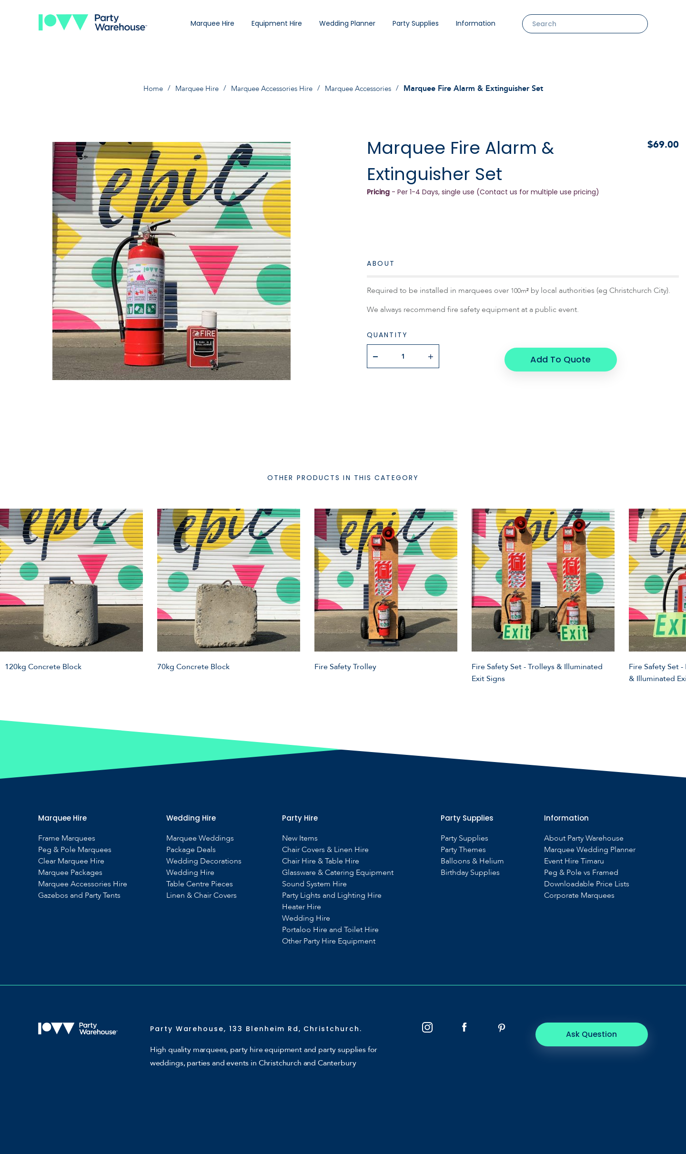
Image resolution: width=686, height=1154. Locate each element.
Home (144, 88)
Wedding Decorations (204, 860)
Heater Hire (301, 906)
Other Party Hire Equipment (328, 940)
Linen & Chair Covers (201, 895)
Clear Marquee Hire (71, 860)
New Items (300, 838)
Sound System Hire (314, 883)
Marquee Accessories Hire (270, 88)
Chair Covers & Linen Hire (325, 849)
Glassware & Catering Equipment (337, 872)
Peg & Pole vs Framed (581, 872)
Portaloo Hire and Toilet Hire (330, 929)
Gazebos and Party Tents (79, 895)
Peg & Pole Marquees (74, 849)
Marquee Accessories (364, 88)
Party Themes (463, 849)
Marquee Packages (70, 872)
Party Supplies (416, 23)
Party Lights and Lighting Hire (332, 895)
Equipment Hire (277, 23)
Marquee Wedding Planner (590, 849)
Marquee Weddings (200, 838)
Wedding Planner (347, 23)
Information (475, 23)
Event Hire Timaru (574, 860)
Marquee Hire (212, 23)
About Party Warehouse (584, 838)
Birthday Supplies (470, 872)
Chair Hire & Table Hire (320, 860)
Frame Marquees (66, 838)
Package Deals (191, 849)
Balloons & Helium (472, 860)
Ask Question (595, 1033)
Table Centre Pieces (199, 883)
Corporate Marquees (579, 895)
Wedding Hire (190, 872)
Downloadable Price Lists (586, 883)
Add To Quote (560, 355)
